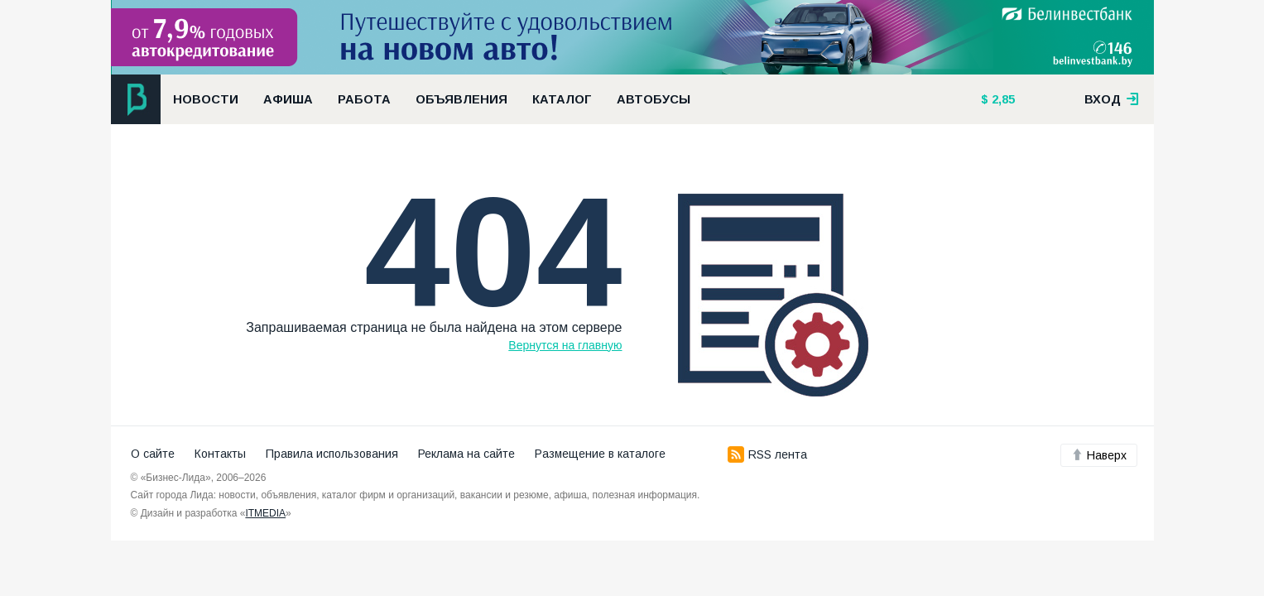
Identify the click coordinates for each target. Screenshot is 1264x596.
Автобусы (653, 99)
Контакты (220, 453)
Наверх (1099, 455)
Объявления (461, 99)
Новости (205, 99)
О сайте (153, 453)
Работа (364, 99)
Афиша (288, 99)
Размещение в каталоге (600, 453)
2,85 (1001, 99)
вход (1111, 99)
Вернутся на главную (565, 345)
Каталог (562, 99)
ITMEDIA (265, 513)
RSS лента (767, 454)
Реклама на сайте (466, 453)
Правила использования (332, 453)
